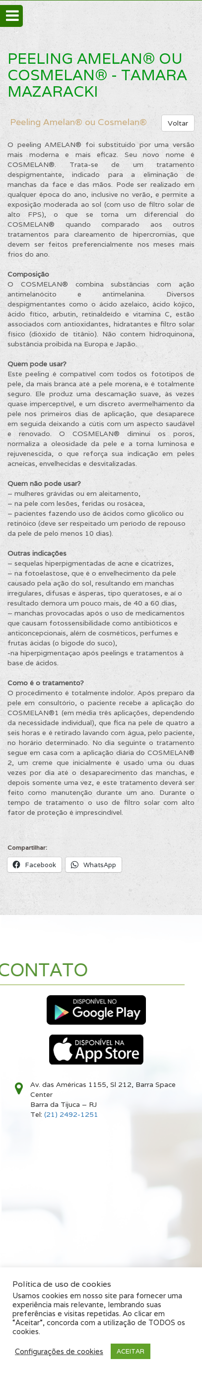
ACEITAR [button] (130, 1351)
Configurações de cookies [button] (59, 1351)
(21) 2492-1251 (71, 1114)
